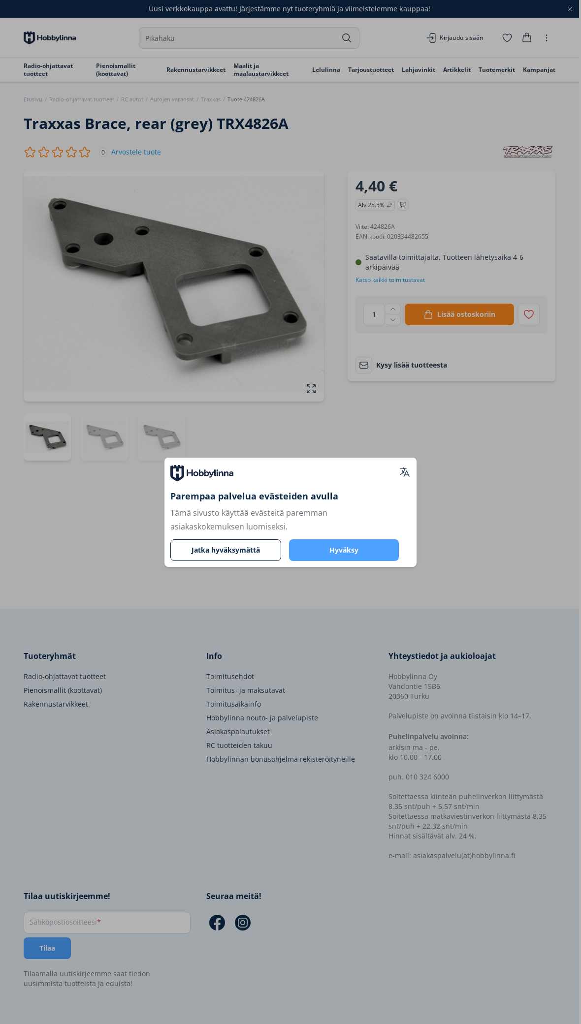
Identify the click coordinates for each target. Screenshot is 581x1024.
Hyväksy (343, 550)
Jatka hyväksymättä (226, 550)
